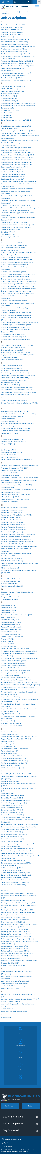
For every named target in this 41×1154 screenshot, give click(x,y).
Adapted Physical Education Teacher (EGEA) (15, 39)
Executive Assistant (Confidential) (12, 360)
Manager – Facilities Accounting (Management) (16, 539)
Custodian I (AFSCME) (8, 232)
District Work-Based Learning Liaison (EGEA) (15, 339)
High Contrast (8, 1143)
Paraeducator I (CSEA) (8, 605)
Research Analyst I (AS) (8, 744)
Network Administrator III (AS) (11, 581)
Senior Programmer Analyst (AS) (11, 841)
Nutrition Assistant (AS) (9, 584)
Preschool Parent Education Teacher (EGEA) (15, 649)
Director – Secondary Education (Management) (16, 291)
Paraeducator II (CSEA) (8, 608)
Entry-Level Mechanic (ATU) (10, 357)
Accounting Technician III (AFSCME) (12, 34)
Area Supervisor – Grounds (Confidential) (14, 51)
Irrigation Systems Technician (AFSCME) (14, 441)
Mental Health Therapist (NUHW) (12, 561)
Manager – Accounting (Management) (13, 527)
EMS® (20, 1151)
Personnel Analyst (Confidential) (11, 627)
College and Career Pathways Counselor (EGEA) (16, 148)
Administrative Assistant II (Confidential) (14, 42)
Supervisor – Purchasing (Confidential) (13, 880)
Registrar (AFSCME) (7, 741)
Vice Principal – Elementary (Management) (15, 981)
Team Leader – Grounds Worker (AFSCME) (14, 929)
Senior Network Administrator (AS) (12, 839)
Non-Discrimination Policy (11, 1139)
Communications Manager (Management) (14, 150)
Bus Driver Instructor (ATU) (10, 110)
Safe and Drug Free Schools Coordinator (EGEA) (16, 774)
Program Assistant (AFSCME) (10, 697)
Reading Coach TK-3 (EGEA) (10, 734)
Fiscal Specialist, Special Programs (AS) (13, 380)
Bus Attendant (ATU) (8, 108)
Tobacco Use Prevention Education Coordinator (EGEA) (19, 960)
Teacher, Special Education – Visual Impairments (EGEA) (19, 924)
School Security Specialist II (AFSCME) (13, 808)
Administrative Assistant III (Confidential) (14, 44)
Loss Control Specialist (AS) (10, 502)
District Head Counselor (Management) (13, 337)
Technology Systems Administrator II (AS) (14, 948)
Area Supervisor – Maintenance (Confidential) (15, 54)
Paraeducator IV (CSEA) (8, 612)
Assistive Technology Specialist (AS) (12, 68)
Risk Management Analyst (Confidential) (14, 756)
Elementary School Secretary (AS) (12, 350)
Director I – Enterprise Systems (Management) (16, 313)
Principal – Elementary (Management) (13, 663)
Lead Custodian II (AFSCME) (10, 475)
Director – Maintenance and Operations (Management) (18, 281)
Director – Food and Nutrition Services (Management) (18, 274)
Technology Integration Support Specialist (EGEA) (17, 939)
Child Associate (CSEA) (8, 145)
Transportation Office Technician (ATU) (13, 965)
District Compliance (13, 1123)
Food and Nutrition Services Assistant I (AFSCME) (17, 387)
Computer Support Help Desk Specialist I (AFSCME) (17, 152)
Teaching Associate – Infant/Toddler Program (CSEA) (18, 903)
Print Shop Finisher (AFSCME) (10, 675)
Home (18, 2)
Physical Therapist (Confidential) (12, 637)
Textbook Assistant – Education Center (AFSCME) (17, 953)
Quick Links (22, 12)
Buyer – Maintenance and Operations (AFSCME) (16, 120)
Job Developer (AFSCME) (9, 450)
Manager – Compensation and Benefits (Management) (18, 534)
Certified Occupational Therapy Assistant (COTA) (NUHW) (19, 140)
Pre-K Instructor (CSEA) (8, 646)
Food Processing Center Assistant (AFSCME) (15, 394)
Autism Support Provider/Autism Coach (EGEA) (16, 80)
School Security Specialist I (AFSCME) (13, 805)
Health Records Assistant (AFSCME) (12, 416)
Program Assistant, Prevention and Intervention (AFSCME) (20, 699)
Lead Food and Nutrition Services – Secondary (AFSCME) (19, 480)
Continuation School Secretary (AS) (12, 179)
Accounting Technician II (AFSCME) (12, 32)
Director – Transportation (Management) (14, 301)
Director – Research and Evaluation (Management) (17, 286)
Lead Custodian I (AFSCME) (9, 473)
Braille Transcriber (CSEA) (9, 89)
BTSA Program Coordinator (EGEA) (12, 91)
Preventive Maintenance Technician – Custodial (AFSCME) (19, 651)
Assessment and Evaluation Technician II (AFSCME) (17, 63)
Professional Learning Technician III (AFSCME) (16, 680)
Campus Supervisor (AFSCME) (10, 128)
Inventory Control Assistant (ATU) (12, 439)
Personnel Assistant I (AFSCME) (11, 629)
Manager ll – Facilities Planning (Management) (16, 544)
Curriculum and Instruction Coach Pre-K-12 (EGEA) (17, 225)
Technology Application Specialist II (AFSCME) (16, 934)
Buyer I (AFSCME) (6, 115)
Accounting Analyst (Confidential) (12, 27)
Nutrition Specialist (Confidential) (12, 586)
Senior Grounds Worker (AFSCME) (11, 836)
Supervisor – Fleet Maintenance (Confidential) (16, 875)
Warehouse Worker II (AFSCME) (11, 1001)
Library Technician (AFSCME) (10, 497)
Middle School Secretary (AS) (10, 568)
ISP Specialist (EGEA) (8, 444)
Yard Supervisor (6, 1017)
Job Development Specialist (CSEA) (12, 452)
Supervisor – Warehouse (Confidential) (13, 885)
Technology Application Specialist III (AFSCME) (16, 936)
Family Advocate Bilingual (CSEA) (11, 366)
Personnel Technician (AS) (9, 632)
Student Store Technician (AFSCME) (12, 870)
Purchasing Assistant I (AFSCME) (11, 723)
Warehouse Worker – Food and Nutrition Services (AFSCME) (20, 999)
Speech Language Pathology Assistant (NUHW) (16, 863)
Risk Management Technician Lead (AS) (14, 763)
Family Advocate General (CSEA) (11, 368)
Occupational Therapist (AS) (10, 597)
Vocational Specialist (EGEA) (10, 988)
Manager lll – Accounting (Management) (14, 529)
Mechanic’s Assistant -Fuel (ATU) (11, 558)
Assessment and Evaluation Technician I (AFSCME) (17, 61)
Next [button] (34, 2)
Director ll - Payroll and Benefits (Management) (16, 325)
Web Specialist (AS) (7, 1009)
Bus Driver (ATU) (6, 113)
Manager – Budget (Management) (12, 532)
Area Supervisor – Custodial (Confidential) (14, 49)
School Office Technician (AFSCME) (12, 798)
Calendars (27, 2)
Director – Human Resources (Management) (15, 276)
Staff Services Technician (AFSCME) (12, 868)
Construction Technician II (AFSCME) (13, 174)
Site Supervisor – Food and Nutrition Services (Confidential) (20, 856)
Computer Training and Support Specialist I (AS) (16, 160)
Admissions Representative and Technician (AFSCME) (18, 46)
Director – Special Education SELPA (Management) (17, 293)
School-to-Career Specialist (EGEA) (12, 815)
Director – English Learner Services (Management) (17, 262)
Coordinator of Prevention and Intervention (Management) (20, 208)
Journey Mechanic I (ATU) (9, 455)
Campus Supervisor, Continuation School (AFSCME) (17, 133)
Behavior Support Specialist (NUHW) (13, 86)
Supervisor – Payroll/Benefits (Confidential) (15, 877)
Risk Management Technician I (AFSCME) (14, 758)
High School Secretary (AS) (9, 421)
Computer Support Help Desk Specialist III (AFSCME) (18, 157)
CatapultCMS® (14, 1151)
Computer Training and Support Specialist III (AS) (17, 164)
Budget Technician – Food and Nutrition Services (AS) (18, 103)
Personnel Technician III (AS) (10, 634)
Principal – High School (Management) (13, 665)
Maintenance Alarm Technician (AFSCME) (14, 508)
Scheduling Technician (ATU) (10, 781)
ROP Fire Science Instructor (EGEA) (12, 768)
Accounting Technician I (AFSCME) (12, 30)
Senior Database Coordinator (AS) (12, 832)
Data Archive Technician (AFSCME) (12, 243)
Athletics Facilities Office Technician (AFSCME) (16, 73)
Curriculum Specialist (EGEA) (10, 229)
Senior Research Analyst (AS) (10, 846)
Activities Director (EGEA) (9, 37)
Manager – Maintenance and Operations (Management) (19, 546)
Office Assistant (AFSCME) (9, 599)
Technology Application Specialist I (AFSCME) (15, 932)
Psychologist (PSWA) (8, 721)
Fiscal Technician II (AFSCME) (10, 385)
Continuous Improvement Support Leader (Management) (19, 181)
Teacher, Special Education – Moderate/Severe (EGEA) (18, 912)
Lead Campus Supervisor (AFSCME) (12, 470)
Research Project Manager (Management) (14, 749)
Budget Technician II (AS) (9, 98)
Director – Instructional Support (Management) (16, 279)
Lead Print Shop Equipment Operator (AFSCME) (16, 485)
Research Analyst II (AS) (8, 746)
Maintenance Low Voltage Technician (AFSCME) (16, 515)
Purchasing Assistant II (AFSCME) (12, 726)
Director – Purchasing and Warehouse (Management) (18, 284)
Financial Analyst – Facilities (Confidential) (15, 373)
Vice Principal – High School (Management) (15, 983)
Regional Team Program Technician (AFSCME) (16, 739)
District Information (13, 1116)
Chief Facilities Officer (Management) (13, 143)
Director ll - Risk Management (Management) (16, 327)
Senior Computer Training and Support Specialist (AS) (18, 827)
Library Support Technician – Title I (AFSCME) (15, 494)
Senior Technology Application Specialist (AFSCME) (17, 848)
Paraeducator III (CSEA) (8, 610)
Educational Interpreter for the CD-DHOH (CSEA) (17, 345)
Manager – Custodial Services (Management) (15, 537)
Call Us (27, 1106)
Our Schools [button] (8, 2)
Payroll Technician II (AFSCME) (11, 622)
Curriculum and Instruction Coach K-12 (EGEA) (16, 227)
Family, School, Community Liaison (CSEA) (14, 370)
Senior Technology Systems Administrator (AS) (16, 851)
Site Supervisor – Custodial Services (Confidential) (17, 853)
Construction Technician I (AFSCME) (12, 172)
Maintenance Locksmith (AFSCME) (12, 513)
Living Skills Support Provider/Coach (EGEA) (15, 499)
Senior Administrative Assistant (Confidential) (16, 817)
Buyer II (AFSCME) (7, 117)
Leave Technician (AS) (8, 487)
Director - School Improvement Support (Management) (19, 288)
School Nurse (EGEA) (7, 793)
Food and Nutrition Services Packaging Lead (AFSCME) (18, 392)
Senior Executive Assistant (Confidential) (14, 834)
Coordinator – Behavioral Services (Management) (17, 189)
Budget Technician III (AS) (9, 101)
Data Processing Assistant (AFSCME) (13, 248)
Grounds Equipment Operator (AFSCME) (14, 400)
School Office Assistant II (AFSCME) (12, 795)
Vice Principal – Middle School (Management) (15, 986)
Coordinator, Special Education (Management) (16, 210)
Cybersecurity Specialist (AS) (10, 237)
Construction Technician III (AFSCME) (13, 176)
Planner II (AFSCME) (7, 641)
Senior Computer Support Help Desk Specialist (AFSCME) (19, 824)
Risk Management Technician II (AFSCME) (14, 761)
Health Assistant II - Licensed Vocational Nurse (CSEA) (18, 414)
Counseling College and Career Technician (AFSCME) (18, 217)
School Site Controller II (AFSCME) (12, 812)
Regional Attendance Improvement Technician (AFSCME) (19, 736)
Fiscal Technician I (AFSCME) (10, 382)
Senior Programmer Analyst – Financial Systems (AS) (18, 844)
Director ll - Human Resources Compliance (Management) (19, 322)
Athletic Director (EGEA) (9, 71)
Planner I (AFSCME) (7, 639)
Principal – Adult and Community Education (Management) (20, 658)
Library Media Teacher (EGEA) (10, 492)
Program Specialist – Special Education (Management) (18, 709)
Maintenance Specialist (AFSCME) (12, 522)
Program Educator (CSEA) (9, 702)
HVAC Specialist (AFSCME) (9, 433)
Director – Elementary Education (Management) (16, 260)
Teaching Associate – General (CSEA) (13, 900)
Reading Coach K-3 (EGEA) (9, 732)
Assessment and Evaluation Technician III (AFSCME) (17, 66)
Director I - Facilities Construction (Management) (17, 315)
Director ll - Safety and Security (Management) (16, 329)
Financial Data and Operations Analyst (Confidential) (18, 375)
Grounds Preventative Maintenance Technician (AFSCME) (19, 403)
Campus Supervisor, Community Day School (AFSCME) (18, 131)
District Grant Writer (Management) (13, 334)
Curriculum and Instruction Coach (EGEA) (14, 222)
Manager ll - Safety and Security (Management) (16, 553)
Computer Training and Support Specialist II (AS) (16, 162)
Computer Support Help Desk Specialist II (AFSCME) (17, 155)
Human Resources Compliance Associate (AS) (15, 428)
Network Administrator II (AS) (10, 579)
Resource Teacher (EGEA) (9, 753)
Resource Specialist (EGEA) (9, 751)
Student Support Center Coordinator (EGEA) (15, 873)
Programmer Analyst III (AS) (10, 711)
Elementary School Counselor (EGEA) (13, 347)
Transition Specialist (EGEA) (10, 963)
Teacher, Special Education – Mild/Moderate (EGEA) (17, 910)
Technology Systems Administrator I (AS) (14, 946)
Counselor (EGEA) (7, 220)
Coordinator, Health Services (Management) (15, 205)
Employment (12, 12)
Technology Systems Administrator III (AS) (15, 951)
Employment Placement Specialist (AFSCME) (15, 352)
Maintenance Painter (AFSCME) (11, 517)
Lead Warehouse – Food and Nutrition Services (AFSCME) (19, 490)
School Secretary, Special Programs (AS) (14, 803)
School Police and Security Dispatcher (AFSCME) (16, 800)
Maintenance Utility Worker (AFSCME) (13, 524)
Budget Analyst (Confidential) (10, 93)
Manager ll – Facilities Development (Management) (17, 541)
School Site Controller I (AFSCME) (12, 810)
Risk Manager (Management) (10, 765)
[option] (6, 2)
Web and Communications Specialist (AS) (14, 1011)
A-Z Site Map (7, 1147)
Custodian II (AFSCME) (8, 234)
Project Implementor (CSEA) (10, 714)
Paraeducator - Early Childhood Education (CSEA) (17, 615)
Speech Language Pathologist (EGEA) (13, 861)
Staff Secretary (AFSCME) (9, 865)
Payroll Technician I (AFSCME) (10, 620)
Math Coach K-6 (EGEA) (8, 556)
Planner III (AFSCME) (8, 644)
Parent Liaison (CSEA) (8, 617)
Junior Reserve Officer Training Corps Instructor (16, 459)
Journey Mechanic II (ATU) (9, 457)
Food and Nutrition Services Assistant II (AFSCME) (17, 390)
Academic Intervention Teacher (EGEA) (13, 25)
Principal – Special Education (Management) (15, 670)
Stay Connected (11, 1130)
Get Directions (8, 1106)
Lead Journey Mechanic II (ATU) (11, 482)
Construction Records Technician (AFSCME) (15, 167)
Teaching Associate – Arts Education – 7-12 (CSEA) (17, 893)
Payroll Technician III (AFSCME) (11, 625)
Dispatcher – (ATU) (7, 332)
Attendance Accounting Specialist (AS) (13, 75)
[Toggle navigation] (37, 7)
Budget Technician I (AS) (9, 96)
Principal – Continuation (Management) (14, 661)
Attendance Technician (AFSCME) (11, 78)
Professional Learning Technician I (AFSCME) (15, 677)
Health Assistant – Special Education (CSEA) (15, 411)
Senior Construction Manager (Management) (15, 829)
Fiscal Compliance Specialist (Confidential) (15, 378)
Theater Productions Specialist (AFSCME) (14, 956)
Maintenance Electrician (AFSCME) (12, 510)
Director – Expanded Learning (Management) (15, 264)
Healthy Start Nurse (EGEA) (10, 419)
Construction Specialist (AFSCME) (12, 169)
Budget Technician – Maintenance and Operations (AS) (18, 105)
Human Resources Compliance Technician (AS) (16, 431)
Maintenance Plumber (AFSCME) (11, 520)
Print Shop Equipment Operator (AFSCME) (14, 673)
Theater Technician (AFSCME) (10, 958)
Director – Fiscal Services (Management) (14, 272)
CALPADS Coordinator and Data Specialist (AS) (16, 126)
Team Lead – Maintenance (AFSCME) (12, 927)
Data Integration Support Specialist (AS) (14, 245)
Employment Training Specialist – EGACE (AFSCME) (17, 355)
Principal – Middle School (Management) (14, 668)
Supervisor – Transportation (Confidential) (15, 882)
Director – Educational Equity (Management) (15, 257)
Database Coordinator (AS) (9, 250)
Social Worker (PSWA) (8, 858)
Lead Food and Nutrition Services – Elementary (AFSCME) (19, 478)
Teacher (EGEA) (6, 891)
